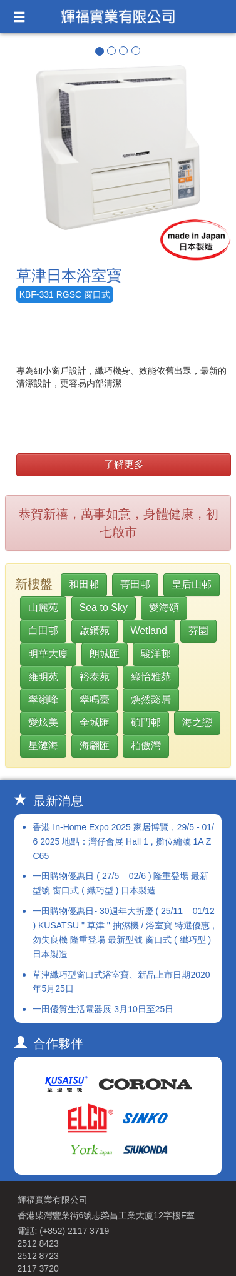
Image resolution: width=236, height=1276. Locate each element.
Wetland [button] (149, 630)
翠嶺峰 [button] (43, 699)
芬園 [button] (198, 630)
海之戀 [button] (197, 722)
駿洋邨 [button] (156, 653)
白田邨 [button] (43, 630)
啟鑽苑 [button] (95, 630)
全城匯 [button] (95, 722)
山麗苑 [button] (43, 607)
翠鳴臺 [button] (95, 699)
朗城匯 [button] (105, 653)
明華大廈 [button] (48, 653)
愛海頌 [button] (164, 607)
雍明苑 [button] (43, 676)
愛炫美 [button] (43, 722)
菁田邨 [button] (135, 584)
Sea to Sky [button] (104, 607)
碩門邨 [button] (146, 722)
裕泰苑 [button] (95, 676)
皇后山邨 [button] (192, 584)
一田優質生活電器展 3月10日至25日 (103, 1009)
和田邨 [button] (84, 584)
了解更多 (124, 464)
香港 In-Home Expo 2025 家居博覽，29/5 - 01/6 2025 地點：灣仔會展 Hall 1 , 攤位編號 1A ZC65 (123, 841)
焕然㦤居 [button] (151, 699)
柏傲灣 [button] (146, 745)
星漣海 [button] (43, 745)
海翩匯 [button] (95, 745)
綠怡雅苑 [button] (151, 676)
